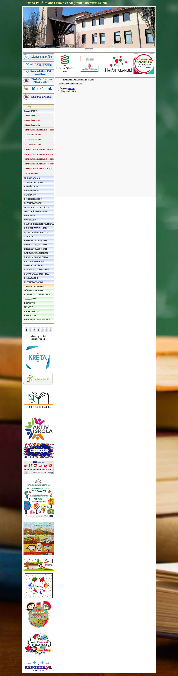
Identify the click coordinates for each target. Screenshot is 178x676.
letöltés (71, 88)
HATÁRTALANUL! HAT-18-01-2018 (39, 130)
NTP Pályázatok (31, 174)
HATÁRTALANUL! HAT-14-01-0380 (39, 164)
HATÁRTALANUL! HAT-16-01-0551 (39, 154)
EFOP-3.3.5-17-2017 (33, 144)
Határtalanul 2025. (32, 115)
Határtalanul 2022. (32, 125)
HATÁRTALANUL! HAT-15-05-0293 (39, 159)
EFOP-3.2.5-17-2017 (33, 140)
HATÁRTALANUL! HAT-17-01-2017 (39, 149)
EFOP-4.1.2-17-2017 (33, 135)
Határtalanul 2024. (32, 120)
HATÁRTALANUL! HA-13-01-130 (38, 169)
